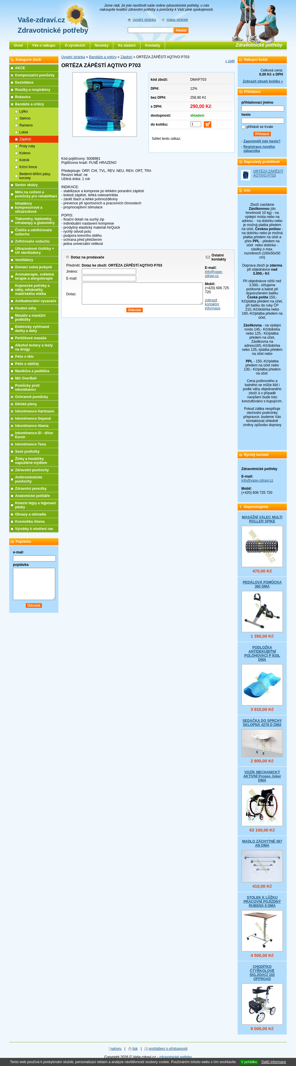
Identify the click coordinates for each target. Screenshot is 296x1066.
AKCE (20, 68)
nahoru (115, 1049)
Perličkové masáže (31, 338)
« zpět (230, 61)
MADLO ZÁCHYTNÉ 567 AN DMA (262, 843)
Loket (23, 132)
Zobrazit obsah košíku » (263, 81)
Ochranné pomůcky (31, 397)
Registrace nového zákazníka (259, 149)
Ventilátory (24, 260)
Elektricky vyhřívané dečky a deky (32, 329)
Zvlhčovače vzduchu (32, 241)
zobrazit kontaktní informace (213, 304)
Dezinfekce (24, 82)
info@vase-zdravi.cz (214, 274)
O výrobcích (75, 45)
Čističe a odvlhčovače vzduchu (33, 232)
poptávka (21, 565)
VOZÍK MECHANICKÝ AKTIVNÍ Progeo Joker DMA (262, 776)
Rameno (26, 125)
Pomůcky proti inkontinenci (27, 388)
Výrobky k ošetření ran (34, 529)
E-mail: (71, 278)
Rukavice (23, 97)
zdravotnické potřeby (175, 1057)
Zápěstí (126, 57)
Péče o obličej (27, 364)
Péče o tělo (24, 357)
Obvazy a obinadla (30, 514)
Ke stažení (127, 45)
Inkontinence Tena (30, 444)
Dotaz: (71, 294)
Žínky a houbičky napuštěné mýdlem (31, 461)
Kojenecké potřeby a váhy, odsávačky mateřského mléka (32, 290)
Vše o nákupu (44, 45)
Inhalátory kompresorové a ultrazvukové (28, 207)
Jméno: (72, 271)
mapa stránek (177, 20)
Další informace (273, 1062)
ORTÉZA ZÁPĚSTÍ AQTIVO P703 (268, 173)
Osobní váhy (25, 308)
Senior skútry (26, 185)
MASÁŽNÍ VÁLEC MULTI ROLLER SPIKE (262, 519)
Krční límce (28, 167)
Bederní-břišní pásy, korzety (35, 176)
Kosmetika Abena (30, 522)
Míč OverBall (25, 378)
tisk (135, 1049)
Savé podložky (27, 451)
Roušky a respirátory (32, 90)
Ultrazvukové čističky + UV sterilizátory (34, 251)
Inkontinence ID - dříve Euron (34, 435)
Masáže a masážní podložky (30, 317)
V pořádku (249, 1062)
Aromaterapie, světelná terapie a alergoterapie (34, 276)
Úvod (18, 45)
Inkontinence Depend (33, 419)
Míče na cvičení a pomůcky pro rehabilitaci (36, 194)
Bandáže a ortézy (102, 57)
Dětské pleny (26, 404)
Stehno (25, 118)
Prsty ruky (27, 146)
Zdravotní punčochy (32, 470)
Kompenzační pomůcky (35, 75)
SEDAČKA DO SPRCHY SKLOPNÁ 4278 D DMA (262, 723)
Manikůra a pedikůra (32, 371)
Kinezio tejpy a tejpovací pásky (35, 505)
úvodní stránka (144, 20)
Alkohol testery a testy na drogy (34, 347)
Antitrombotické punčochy (28, 479)
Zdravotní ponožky (31, 489)
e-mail (18, 552)
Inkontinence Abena (32, 426)
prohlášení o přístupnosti (168, 1049)
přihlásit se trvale (260, 127)
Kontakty (152, 45)
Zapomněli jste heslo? (262, 141)
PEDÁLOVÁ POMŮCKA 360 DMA (262, 584)
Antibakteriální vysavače (35, 301)
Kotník (24, 160)
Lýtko (23, 111)
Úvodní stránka (73, 57)
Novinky (102, 45)
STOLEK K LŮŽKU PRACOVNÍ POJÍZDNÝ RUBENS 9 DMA (262, 902)
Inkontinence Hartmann (34, 411)
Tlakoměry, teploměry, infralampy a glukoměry (35, 221)
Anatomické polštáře (32, 496)
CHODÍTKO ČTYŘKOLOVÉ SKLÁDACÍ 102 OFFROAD (262, 973)
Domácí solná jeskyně (33, 267)
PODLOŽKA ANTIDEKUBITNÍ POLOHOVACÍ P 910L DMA (262, 653)
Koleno (24, 153)
